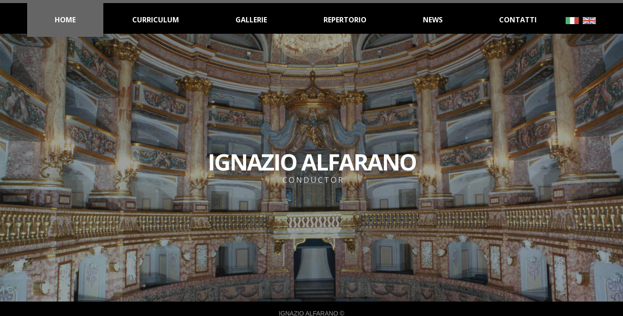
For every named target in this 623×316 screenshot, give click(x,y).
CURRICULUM (155, 20)
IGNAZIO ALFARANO (311, 195)
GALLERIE (251, 20)
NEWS (433, 20)
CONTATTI (518, 20)
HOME (65, 20)
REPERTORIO (345, 20)
